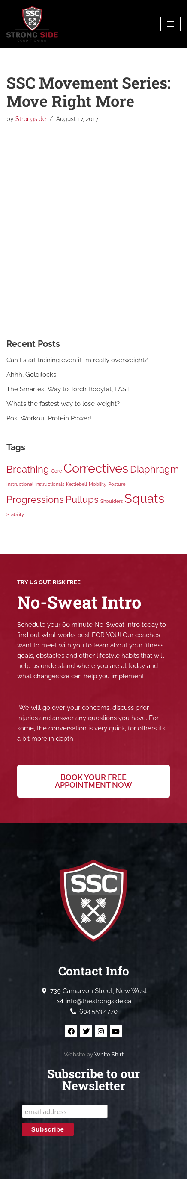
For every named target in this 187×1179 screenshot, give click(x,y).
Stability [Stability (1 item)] (15, 514)
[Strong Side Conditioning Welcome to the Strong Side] (32, 24)
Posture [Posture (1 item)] (116, 484)
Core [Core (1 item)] (56, 470)
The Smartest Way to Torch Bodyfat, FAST (68, 389)
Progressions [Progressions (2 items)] (35, 499)
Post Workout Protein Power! (48, 418)
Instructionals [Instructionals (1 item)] (49, 484)
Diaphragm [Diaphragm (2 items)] (154, 469)
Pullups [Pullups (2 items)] (82, 499)
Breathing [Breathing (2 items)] (27, 469)
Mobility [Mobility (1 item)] (97, 484)
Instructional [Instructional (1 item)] (19, 484)
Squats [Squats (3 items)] (144, 498)
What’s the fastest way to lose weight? (63, 404)
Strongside (30, 118)
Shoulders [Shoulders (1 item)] (111, 501)
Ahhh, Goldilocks (31, 374)
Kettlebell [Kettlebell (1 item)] (76, 484)
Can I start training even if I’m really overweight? (77, 360)
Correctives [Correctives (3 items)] (95, 468)
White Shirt (109, 1054)
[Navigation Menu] (170, 24)
